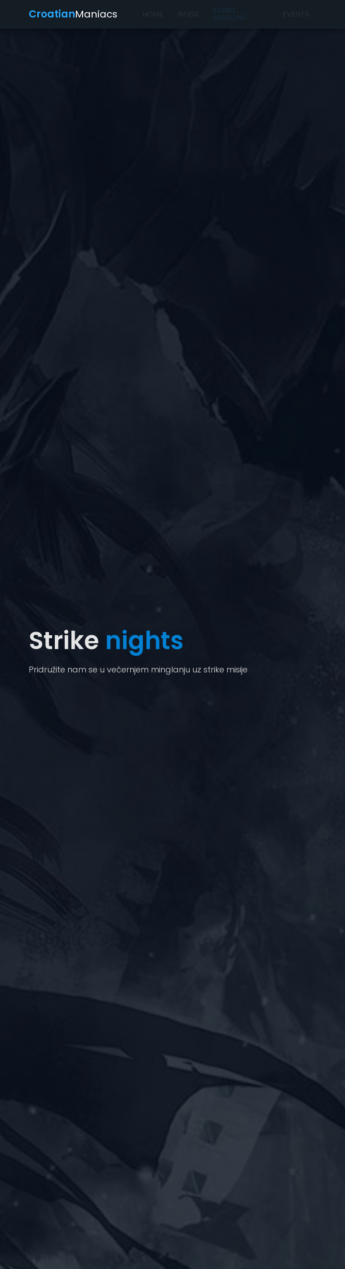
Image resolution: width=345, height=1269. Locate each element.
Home (153, 14)
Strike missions (229, 14)
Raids (188, 14)
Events (296, 14)
